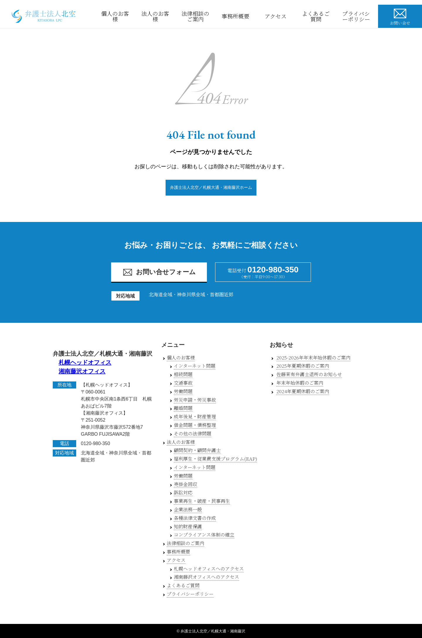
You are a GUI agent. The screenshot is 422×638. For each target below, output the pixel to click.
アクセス (278, 16)
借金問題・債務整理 (195, 425)
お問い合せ (400, 16)
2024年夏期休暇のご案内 (302, 391)
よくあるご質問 (317, 16)
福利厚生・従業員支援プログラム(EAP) (215, 458)
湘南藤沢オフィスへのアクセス (206, 576)
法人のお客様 (157, 16)
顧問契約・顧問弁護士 (197, 450)
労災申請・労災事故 (195, 399)
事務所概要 (237, 16)
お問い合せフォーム (159, 272)
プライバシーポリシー (358, 16)
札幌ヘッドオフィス (85, 362)
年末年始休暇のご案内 (299, 382)
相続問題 (183, 374)
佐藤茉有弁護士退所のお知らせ (309, 374)
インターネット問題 (194, 365)
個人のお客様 (117, 16)
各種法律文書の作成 (195, 518)
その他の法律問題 (192, 433)
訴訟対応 (183, 492)
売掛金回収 (185, 484)
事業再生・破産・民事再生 (202, 501)
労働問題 (183, 391)
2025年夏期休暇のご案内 (302, 365)
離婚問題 (183, 408)
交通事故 (183, 382)
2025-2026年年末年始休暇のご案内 (313, 357)
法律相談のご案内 (197, 16)
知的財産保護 (188, 526)
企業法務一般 (188, 509)
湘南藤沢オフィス (82, 371)
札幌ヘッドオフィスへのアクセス (209, 568)
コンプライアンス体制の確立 (204, 534)
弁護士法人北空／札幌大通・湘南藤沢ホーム (211, 187)
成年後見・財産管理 (195, 416)
